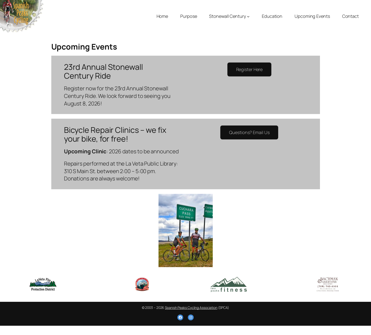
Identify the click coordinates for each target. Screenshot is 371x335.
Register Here (249, 69)
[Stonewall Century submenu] (248, 16)
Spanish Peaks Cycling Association (191, 307)
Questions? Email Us (249, 132)
